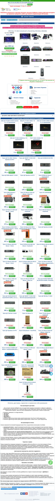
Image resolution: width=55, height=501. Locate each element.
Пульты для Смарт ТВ (16, 26)
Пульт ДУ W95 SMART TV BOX (10, 175)
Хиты (23, 6)
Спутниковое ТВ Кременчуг (34, 494)
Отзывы (36, 107)
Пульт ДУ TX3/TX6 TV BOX (10, 313)
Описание (19, 107)
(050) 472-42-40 (20, 2)
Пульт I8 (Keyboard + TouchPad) (27, 330)
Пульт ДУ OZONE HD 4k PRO (45, 158)
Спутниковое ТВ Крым (33, 493)
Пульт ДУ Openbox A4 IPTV (27, 175)
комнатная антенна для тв (36, 487)
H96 (11, 34)
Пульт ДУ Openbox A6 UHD (45, 227)
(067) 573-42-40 (12, 2)
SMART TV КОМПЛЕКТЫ (27, 27)
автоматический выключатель (8, 488)
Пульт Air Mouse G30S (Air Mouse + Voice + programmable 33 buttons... (45, 263)
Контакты (31, 0)
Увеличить (25, 38)
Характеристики (28, 107)
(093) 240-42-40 (29, 2)
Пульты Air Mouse (40, 26)
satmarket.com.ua (36, 499)
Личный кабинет (24, 0)
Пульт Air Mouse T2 (27, 313)
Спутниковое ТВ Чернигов (33, 492)
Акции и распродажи (15, 6)
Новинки (29, 6)
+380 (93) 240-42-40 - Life (44, 495)
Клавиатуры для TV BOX (29, 26)
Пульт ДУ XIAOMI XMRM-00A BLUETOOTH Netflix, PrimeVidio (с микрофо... (45, 280)
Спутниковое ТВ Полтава (33, 491)
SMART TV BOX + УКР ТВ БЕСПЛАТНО (43, 27)
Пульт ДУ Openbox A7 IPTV (10, 330)
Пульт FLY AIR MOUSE (45, 192)
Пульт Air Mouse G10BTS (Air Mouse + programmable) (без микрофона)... (9, 349)
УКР (19, 9)
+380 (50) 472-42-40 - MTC (45, 494)
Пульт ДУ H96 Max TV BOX (45, 296)
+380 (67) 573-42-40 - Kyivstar (45, 493)
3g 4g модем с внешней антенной (21, 487)
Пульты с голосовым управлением (11, 27)
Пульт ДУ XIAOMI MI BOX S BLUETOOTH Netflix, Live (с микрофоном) (10, 297)
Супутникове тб (32, 495)
